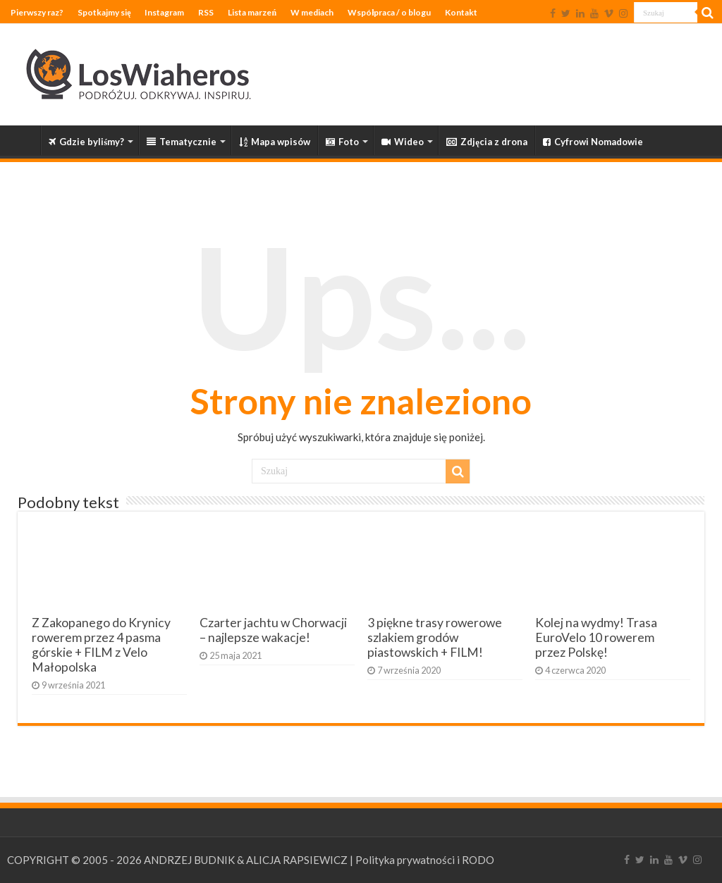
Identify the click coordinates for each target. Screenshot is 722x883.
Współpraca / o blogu (389, 12)
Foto (342, 141)
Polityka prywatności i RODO (424, 859)
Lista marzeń (252, 12)
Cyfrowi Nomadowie (593, 141)
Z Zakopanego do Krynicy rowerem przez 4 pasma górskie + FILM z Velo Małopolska (101, 644)
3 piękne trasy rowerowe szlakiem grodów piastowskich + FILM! (434, 637)
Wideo (402, 141)
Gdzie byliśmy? (86, 141)
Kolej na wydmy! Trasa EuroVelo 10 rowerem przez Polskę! (596, 637)
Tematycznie (181, 141)
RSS (206, 12)
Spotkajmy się (104, 12)
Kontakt (461, 12)
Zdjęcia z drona (486, 141)
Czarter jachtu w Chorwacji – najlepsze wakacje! (273, 630)
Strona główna (22, 140)
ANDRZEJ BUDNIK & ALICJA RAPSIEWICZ (246, 859)
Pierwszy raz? (37, 12)
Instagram (164, 12)
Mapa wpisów (274, 141)
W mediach (312, 12)
